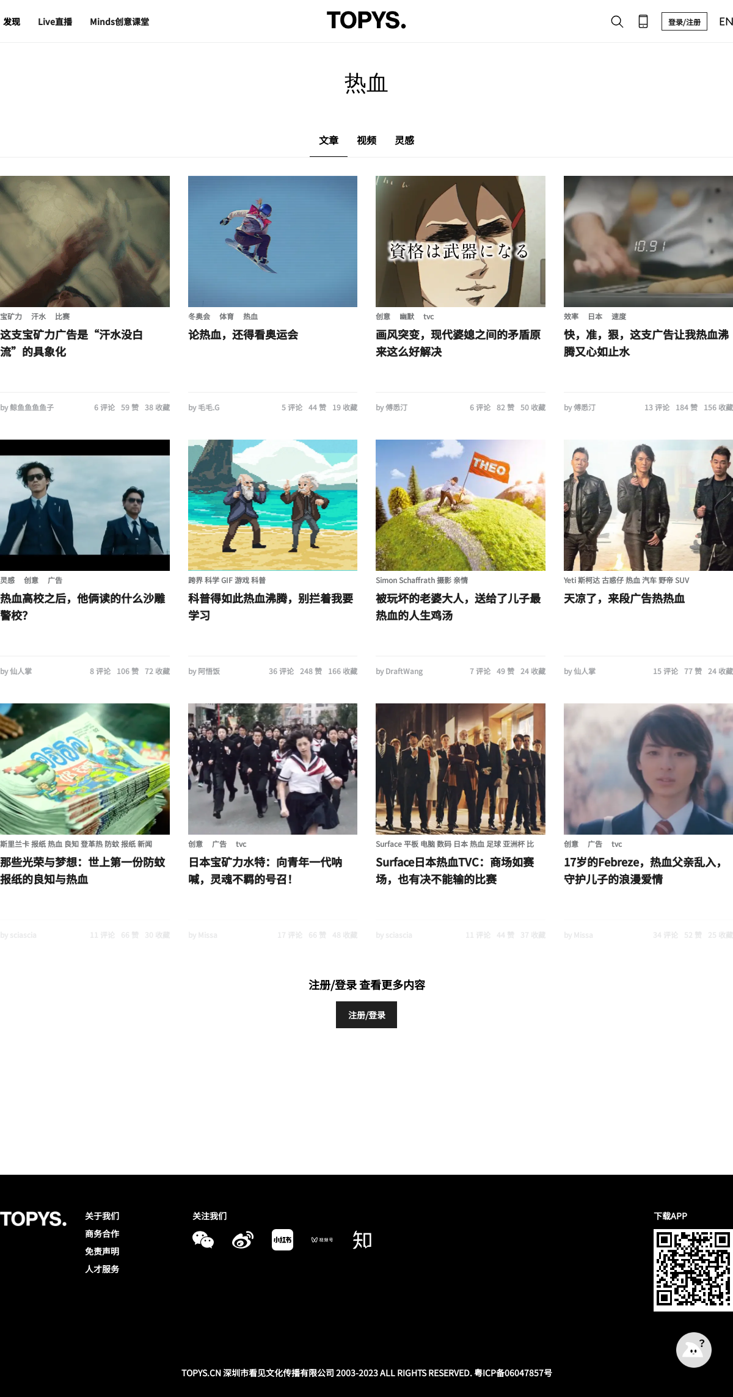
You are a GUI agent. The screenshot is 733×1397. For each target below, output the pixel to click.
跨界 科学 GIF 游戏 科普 (227, 580)
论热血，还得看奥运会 (243, 334)
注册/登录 (366, 1015)
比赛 (62, 316)
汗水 (38, 316)
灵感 (7, 580)
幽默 (406, 316)
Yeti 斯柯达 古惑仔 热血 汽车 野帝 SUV (626, 580)
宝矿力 (11, 316)
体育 (226, 316)
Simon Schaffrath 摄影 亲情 (422, 580)
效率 (571, 316)
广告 (55, 580)
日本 (595, 316)
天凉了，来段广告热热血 (624, 598)
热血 (250, 316)
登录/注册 (684, 21)
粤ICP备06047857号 (513, 1372)
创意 (383, 316)
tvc (428, 316)
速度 (618, 316)
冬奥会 (199, 316)
